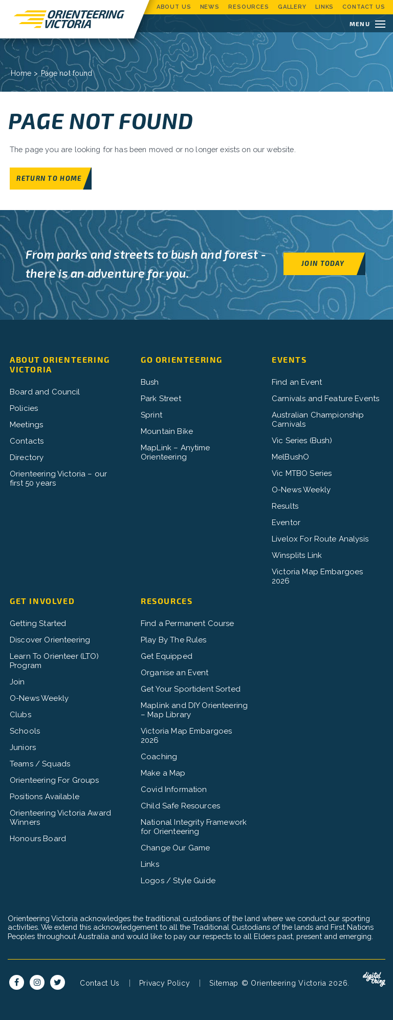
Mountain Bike (167, 431)
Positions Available (44, 797)
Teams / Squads (40, 764)
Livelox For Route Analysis (320, 539)
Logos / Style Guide (178, 881)
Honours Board (38, 839)
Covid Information (174, 790)
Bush (150, 382)
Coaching (159, 757)
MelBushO (290, 457)
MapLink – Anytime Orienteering (175, 453)
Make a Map (163, 773)
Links (324, 7)
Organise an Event (175, 673)
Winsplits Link (297, 555)
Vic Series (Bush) (302, 441)
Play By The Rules (174, 640)
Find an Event (297, 382)
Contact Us (363, 7)
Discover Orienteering (50, 640)
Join (17, 682)
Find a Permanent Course (187, 624)
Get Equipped (166, 656)
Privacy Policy (164, 993)
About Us (174, 7)
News (210, 7)
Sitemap (223, 993)
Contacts (26, 441)
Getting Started (38, 624)
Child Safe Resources (180, 806)
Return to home (48, 178)
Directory (26, 458)
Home (21, 73)
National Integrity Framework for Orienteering (194, 827)
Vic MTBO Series (302, 473)
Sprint (151, 415)
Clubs (20, 715)
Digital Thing (374, 989)
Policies (24, 408)
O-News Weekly (301, 490)
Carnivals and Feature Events (325, 399)
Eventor (286, 523)
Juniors (23, 748)
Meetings (26, 425)
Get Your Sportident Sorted (191, 689)
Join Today (322, 263)
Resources (248, 7)
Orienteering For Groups (54, 780)
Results (285, 506)
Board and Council (45, 392)
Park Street (161, 399)
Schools (25, 731)
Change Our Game (175, 848)
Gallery (292, 7)
